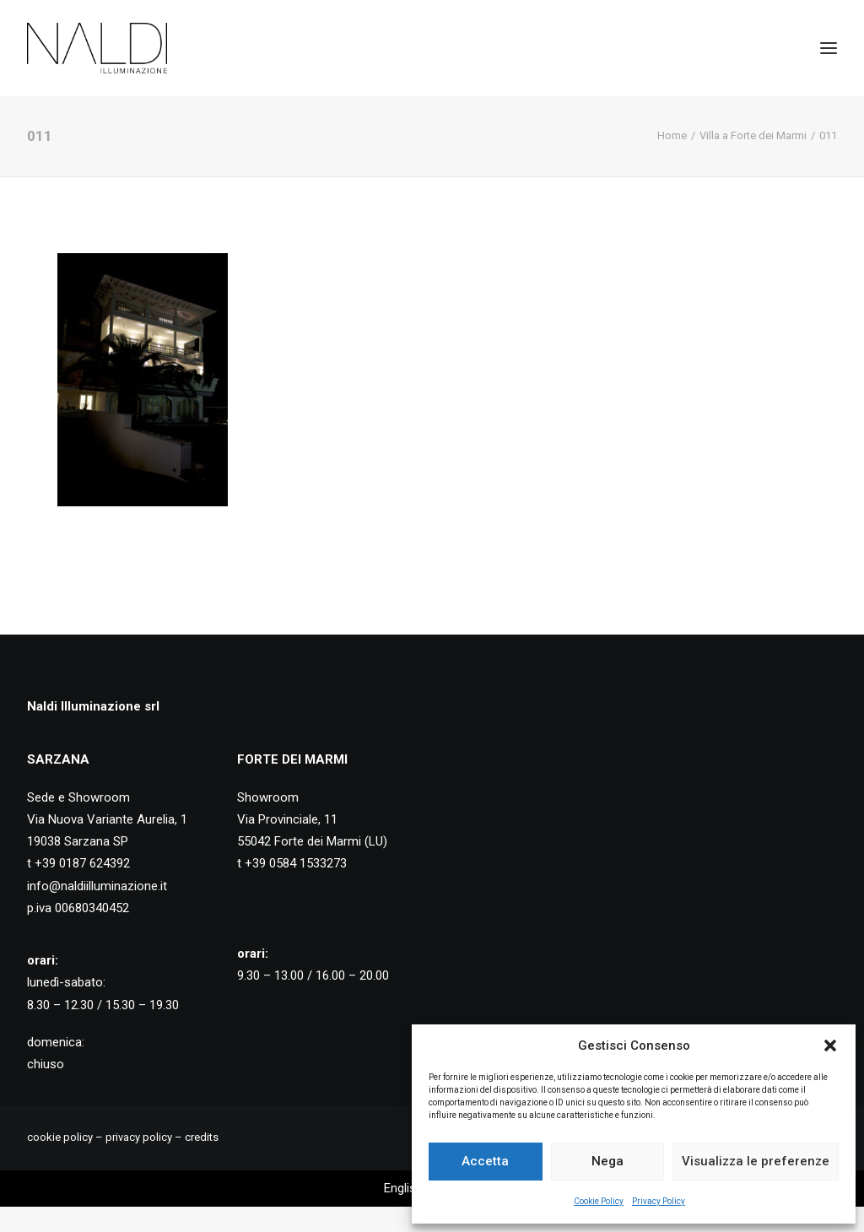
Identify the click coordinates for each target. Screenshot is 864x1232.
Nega (607, 1161)
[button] (830, 1045)
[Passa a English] (403, 1188)
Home (672, 135)
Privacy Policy (658, 1201)
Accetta (485, 1161)
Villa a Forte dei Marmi (753, 135)
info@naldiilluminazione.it (97, 886)
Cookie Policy (599, 1201)
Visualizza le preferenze (755, 1161)
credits (202, 1137)
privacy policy (138, 1137)
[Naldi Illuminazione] (97, 48)
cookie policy (60, 1137)
